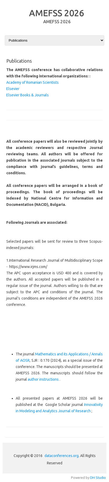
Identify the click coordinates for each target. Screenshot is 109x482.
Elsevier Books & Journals (27, 95)
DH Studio (98, 477)
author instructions (43, 379)
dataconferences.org (62, 456)
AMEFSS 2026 (56, 13)
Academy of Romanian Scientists (32, 82)
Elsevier (12, 89)
